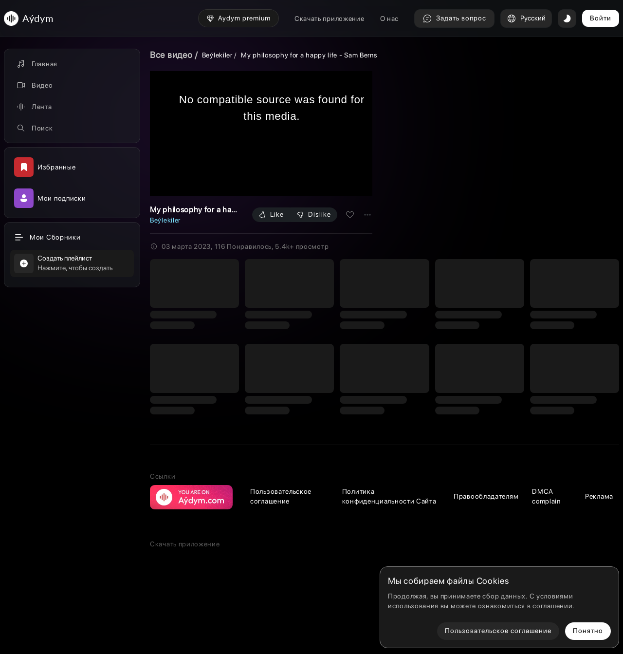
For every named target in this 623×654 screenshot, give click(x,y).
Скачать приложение (329, 18)
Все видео (171, 55)
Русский (526, 18)
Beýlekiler (217, 55)
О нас (389, 18)
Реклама (599, 496)
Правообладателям (486, 496)
